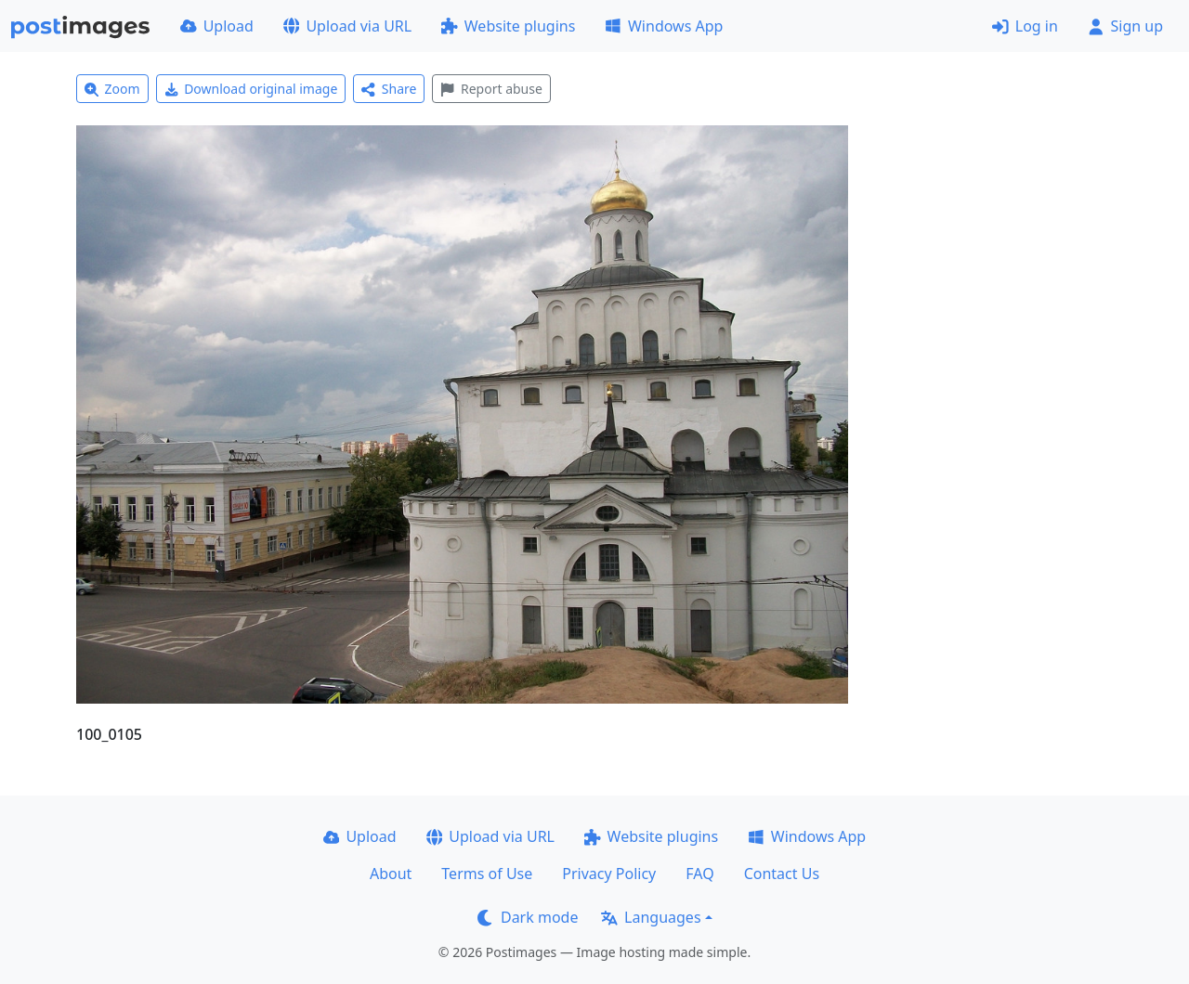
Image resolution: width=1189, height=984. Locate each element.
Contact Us (781, 873)
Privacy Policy (609, 873)
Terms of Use (486, 873)
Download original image (251, 88)
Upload (217, 26)
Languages (650, 917)
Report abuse (491, 88)
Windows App (664, 26)
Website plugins (508, 26)
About (391, 873)
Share (388, 88)
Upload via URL (347, 26)
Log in (1025, 26)
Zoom (112, 88)
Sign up (1125, 26)
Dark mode (527, 917)
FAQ (699, 873)
